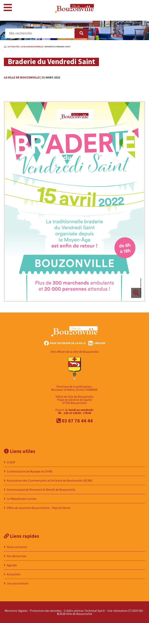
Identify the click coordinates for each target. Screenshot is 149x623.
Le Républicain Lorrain (21, 498)
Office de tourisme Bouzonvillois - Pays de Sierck (38, 507)
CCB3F (11, 462)
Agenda (12, 565)
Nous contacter (17, 546)
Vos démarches (17, 556)
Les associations (18, 583)
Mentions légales (16, 611)
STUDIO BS (135, 611)
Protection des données (46, 611)
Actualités (13, 574)
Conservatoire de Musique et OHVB (29, 471)
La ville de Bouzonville (22, 77)
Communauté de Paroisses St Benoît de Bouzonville (41, 489)
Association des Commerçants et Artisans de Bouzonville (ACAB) (49, 480)
